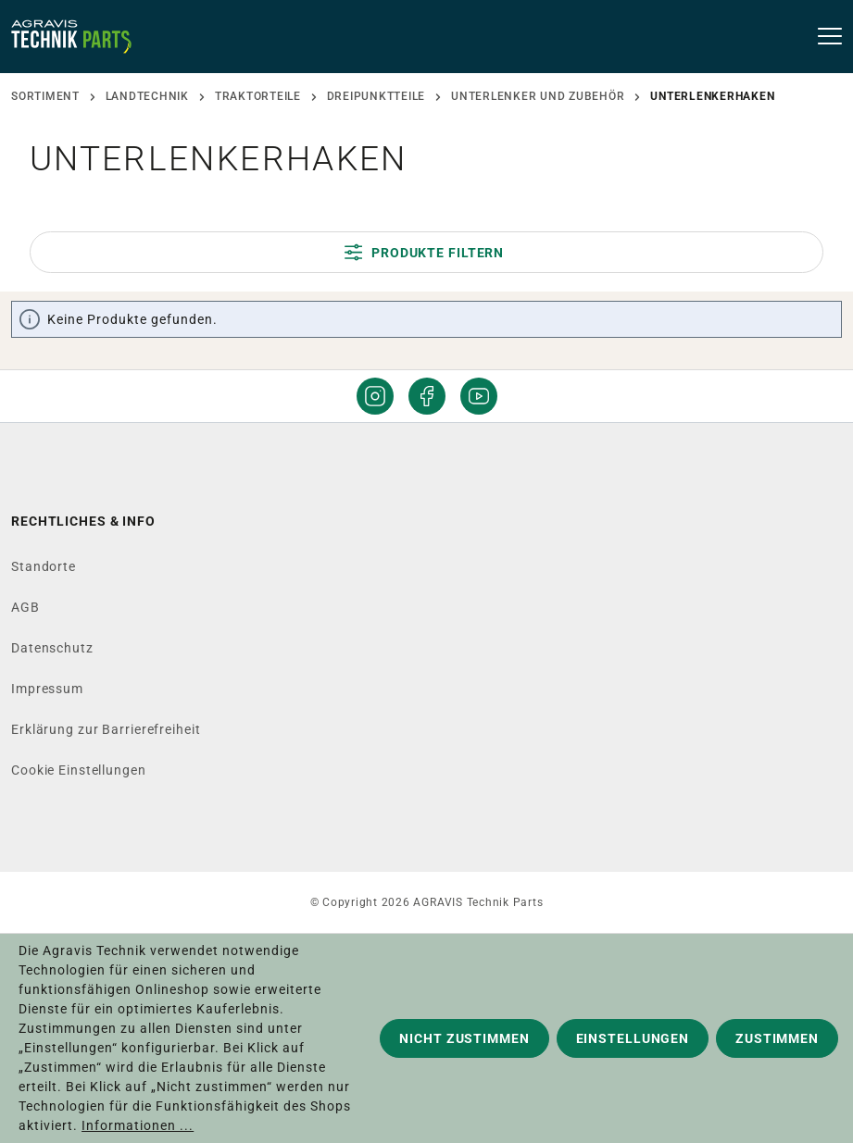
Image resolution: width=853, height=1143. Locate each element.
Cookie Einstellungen (78, 770)
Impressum (47, 688)
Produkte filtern (424, 252)
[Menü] (824, 37)
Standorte (43, 566)
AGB (25, 607)
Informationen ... (138, 1125)
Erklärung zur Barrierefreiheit (105, 729)
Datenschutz (52, 647)
